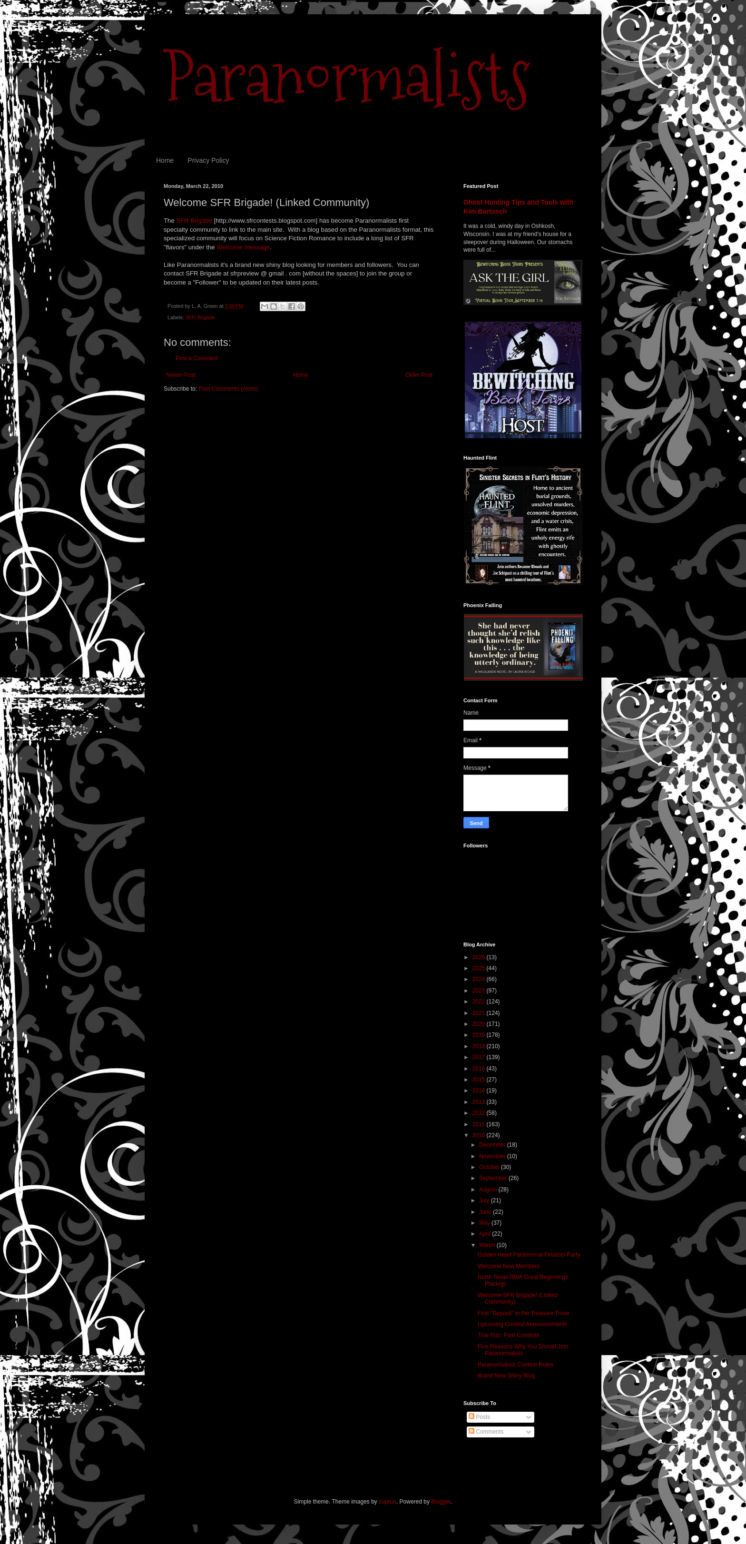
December (493, 1144)
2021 (479, 1013)
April (485, 1233)
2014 (479, 1090)
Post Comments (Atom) (228, 388)
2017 (479, 1057)
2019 (479, 1035)
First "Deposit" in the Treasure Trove (523, 1313)
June (486, 1212)
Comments (486, 1431)
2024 (479, 979)
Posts (479, 1417)
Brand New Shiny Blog (506, 1375)
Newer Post (181, 375)
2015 (479, 1079)
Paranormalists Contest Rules (515, 1364)
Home (165, 160)
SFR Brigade (194, 220)
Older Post (418, 375)
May (485, 1222)
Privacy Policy (208, 160)
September (494, 1178)
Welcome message (243, 247)
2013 (479, 1102)
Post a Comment (197, 358)
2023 (479, 990)
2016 (479, 1068)
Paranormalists (347, 77)
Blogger (441, 1501)
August (489, 1189)
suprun (387, 1501)
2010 (479, 1135)
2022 (479, 1001)
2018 (479, 1046)
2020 (479, 1024)
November (493, 1156)
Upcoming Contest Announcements (522, 1324)
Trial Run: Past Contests (509, 1335)
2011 (479, 1124)
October (490, 1167)
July (485, 1200)
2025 (479, 968)
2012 (479, 1113)
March (488, 1245)
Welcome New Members (509, 1266)
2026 (479, 957)
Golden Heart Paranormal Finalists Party (529, 1254)
